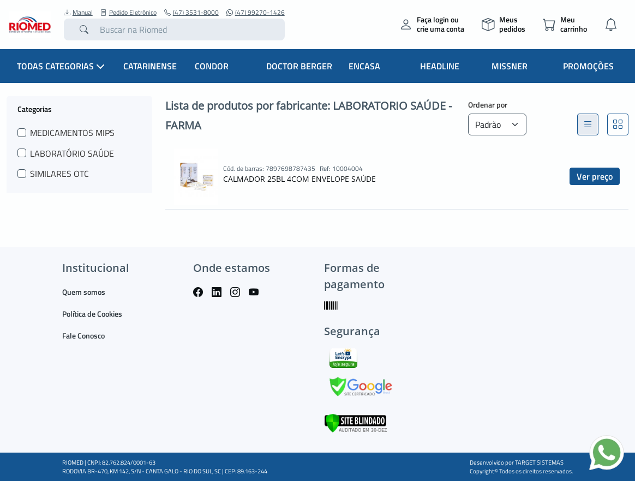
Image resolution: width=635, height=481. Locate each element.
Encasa (364, 66)
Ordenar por (487, 104)
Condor (212, 66)
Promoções (588, 66)
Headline (439, 66)
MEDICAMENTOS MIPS (72, 132)
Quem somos (83, 292)
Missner (510, 66)
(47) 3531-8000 (191, 12)
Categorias (34, 108)
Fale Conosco (83, 335)
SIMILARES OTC (59, 173)
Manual (78, 12)
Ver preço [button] (595, 176)
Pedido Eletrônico (128, 12)
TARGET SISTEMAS (539, 462)
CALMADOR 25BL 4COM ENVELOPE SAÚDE (299, 179)
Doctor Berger (299, 66)
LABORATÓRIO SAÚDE (72, 153)
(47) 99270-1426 (255, 12)
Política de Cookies (92, 313)
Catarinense (150, 66)
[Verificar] (355, 421)
